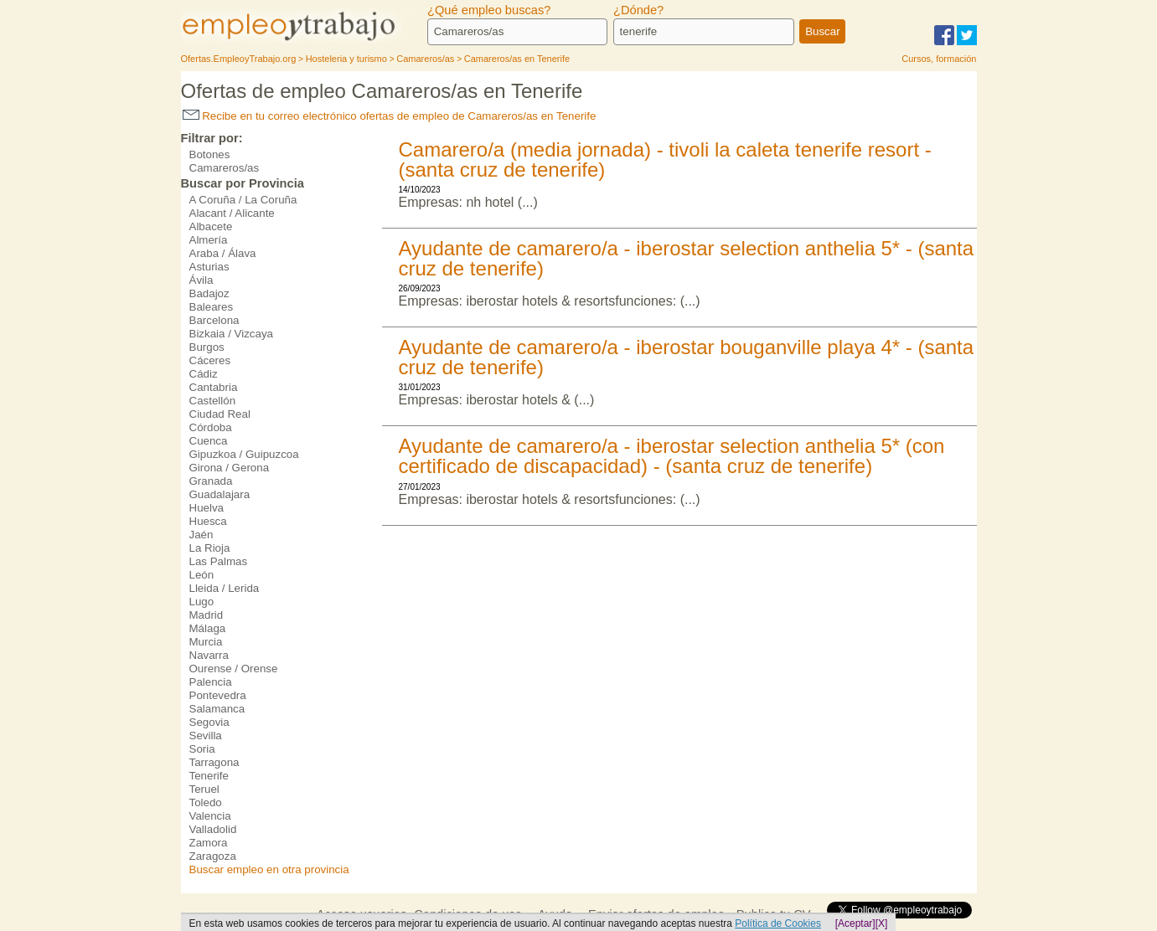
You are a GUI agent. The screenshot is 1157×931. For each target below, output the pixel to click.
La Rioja (209, 548)
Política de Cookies (778, 923)
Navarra (209, 655)
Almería (208, 240)
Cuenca (208, 441)
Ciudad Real (220, 414)
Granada (211, 481)
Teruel (204, 789)
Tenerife (209, 775)
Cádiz (203, 374)
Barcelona (214, 320)
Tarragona (214, 762)
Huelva (207, 508)
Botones (209, 154)
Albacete (211, 226)
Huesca (208, 521)
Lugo (201, 601)
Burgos (207, 347)
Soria (202, 749)
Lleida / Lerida (224, 588)
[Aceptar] (855, 923)
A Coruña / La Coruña (243, 199)
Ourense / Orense (233, 668)
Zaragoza (212, 856)
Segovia (209, 722)
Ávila (201, 280)
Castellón (212, 400)
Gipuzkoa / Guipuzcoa (244, 454)
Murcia (206, 641)
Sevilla (205, 735)
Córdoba (210, 427)
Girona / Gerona (229, 467)
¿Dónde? (638, 10)
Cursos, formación (938, 59)
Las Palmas (218, 561)
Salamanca (217, 708)
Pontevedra (217, 695)
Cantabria (213, 387)
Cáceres (210, 360)
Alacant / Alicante (232, 213)
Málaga (207, 628)
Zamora (208, 842)
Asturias (209, 266)
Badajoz (209, 293)
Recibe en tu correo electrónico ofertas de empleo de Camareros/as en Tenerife (390, 116)
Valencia (210, 816)
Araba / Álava (222, 253)
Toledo (205, 802)
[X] (881, 923)
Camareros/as (224, 168)
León (201, 574)
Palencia (210, 682)
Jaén (201, 534)
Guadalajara (220, 494)
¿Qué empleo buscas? (488, 10)
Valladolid (213, 829)
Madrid (206, 615)
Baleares (211, 307)
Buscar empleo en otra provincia (269, 869)
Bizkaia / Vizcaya (231, 333)
